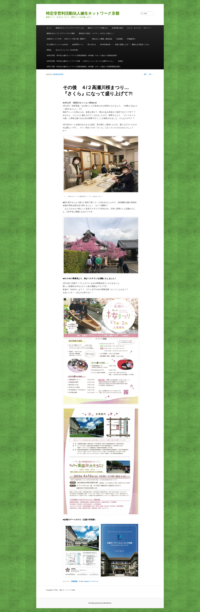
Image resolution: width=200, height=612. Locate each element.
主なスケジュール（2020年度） (67, 50)
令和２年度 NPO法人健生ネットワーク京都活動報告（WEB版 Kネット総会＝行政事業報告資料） (84, 67)
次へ (151, 74)
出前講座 (119, 39)
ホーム (49, 28)
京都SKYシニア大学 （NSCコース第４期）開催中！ (66, 39)
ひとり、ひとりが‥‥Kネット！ (139, 28)
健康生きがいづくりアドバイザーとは (70, 28)
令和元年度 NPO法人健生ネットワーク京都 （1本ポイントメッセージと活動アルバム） (80, 61)
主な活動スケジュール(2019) (57, 44)
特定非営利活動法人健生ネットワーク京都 (82, 13)
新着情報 (74, 581)
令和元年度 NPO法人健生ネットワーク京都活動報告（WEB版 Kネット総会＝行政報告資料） (82, 55)
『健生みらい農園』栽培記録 (101, 39)
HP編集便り (131, 39)
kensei (86, 581)
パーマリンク (93, 581)
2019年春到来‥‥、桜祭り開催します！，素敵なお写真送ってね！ (125, 44)
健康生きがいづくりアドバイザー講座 (61, 33)
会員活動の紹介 (117, 28)
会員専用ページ (78, 44)
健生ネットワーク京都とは (98, 28)
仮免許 (120, 61)
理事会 (49, 50)
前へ (144, 74)
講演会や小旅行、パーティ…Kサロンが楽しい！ (97, 33)
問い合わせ (92, 44)
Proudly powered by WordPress (99, 603)
